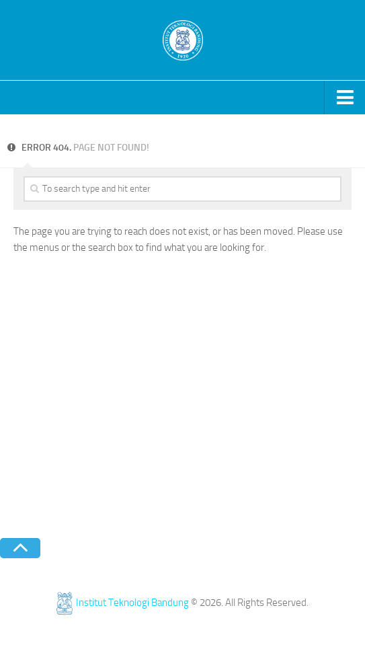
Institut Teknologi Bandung (122, 603)
